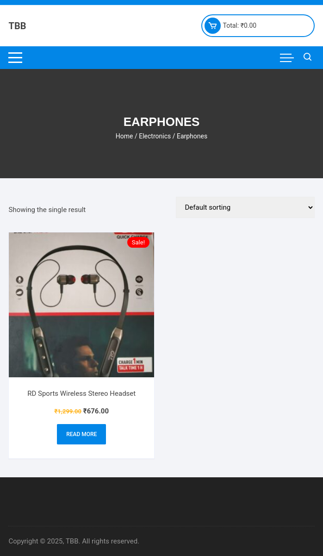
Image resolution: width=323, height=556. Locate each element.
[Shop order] (245, 207)
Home (124, 136)
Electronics (155, 136)
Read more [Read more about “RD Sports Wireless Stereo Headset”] (81, 434)
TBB (17, 25)
